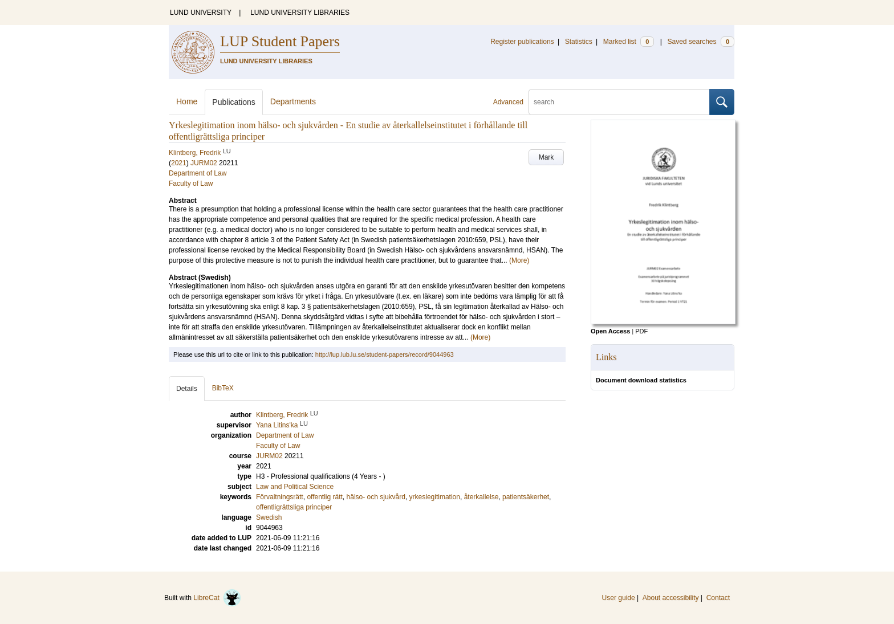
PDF (641, 331)
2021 (178, 163)
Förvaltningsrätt (279, 497)
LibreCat (217, 598)
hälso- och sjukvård (376, 497)
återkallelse (481, 497)
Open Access (610, 331)
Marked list (628, 42)
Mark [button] (546, 157)
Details (186, 389)
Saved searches (700, 42)
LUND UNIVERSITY (200, 13)
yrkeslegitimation (434, 497)
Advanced (508, 102)
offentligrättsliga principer (294, 507)
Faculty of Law (191, 183)
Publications (233, 102)
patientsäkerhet (525, 497)
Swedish (269, 517)
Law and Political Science (295, 487)
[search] (619, 102)
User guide (618, 598)
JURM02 (203, 163)
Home (186, 101)
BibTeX (223, 388)
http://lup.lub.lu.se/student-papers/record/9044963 (384, 354)
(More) (519, 260)
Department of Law (197, 173)
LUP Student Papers (280, 41)
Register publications (522, 42)
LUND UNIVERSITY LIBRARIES (300, 13)
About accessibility (671, 598)
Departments (293, 101)
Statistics (578, 42)
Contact (718, 598)
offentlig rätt (324, 497)
